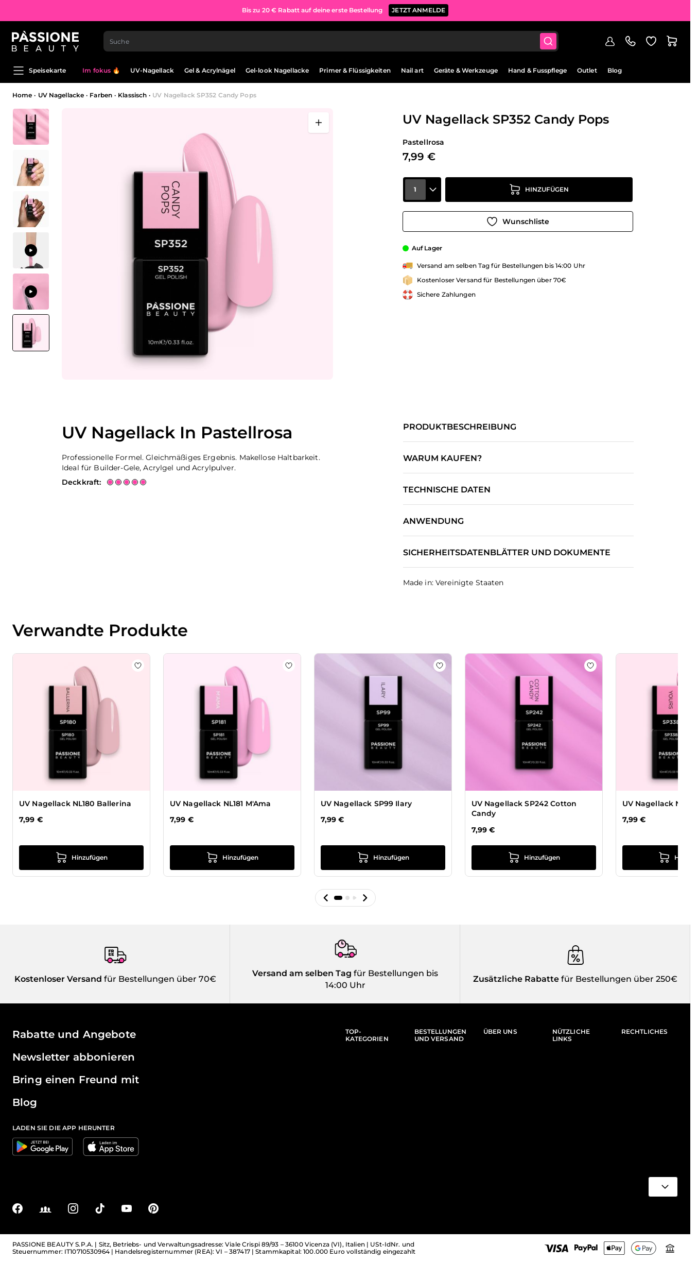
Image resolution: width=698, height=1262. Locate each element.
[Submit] (549, 39)
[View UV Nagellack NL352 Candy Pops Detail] (30, 126)
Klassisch (132, 95)
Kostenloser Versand (58, 979)
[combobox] (332, 39)
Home (22, 95)
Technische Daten (447, 490)
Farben (101, 95)
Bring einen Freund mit (75, 1079)
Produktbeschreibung (459, 427)
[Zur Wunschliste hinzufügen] (518, 220)
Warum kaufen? (442, 458)
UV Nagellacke (61, 95)
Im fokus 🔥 (101, 70)
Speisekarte (39, 70)
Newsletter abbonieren (73, 1057)
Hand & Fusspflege (537, 70)
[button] (326, 898)
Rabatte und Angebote (74, 1034)
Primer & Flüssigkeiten (355, 70)
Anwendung (433, 521)
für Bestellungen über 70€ (159, 979)
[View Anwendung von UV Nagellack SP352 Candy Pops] (30, 250)
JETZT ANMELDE (418, 10)
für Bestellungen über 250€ (618, 979)
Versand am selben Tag (302, 973)
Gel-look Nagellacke (277, 70)
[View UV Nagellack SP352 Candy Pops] (30, 332)
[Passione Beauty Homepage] (45, 39)
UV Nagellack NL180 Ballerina (75, 803)
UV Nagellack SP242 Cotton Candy (524, 808)
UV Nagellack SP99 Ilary (366, 803)
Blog (614, 70)
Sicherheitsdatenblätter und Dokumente (506, 553)
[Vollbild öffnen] (318, 122)
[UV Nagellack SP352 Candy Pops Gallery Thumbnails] (30, 229)
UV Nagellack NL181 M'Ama (220, 803)
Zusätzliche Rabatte (516, 979)
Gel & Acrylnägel (209, 70)
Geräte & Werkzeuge (466, 70)
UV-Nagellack (151, 70)
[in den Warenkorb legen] (539, 191)
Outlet (587, 70)
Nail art (412, 70)
